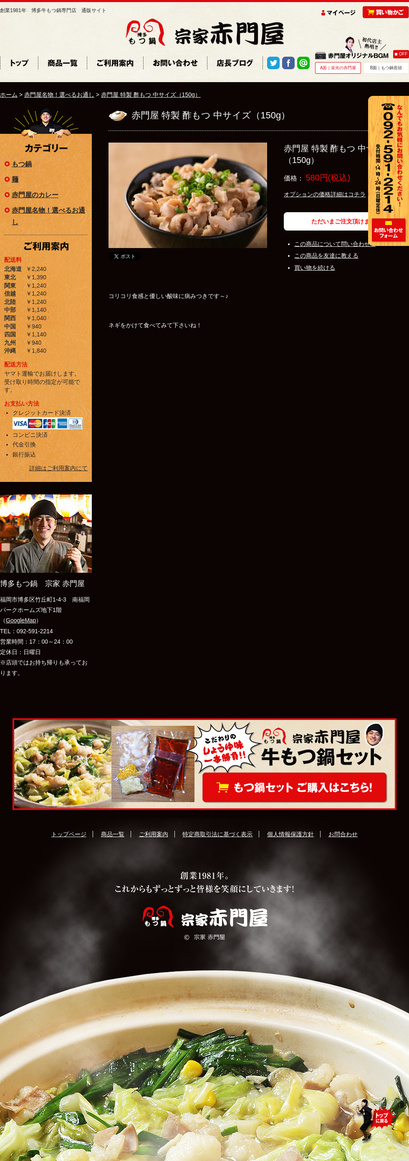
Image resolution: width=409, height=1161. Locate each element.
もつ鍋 (22, 164)
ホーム (9, 94)
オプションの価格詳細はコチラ (325, 194)
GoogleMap (21, 620)
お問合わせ (343, 834)
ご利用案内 (153, 834)
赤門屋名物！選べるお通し (59, 94)
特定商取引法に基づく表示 (217, 834)
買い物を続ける (314, 267)
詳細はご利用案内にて (58, 468)
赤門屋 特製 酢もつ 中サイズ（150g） (151, 94)
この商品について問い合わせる (335, 244)
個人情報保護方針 (290, 834)
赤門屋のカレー (35, 194)
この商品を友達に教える (326, 255)
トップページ (68, 834)
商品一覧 (112, 834)
